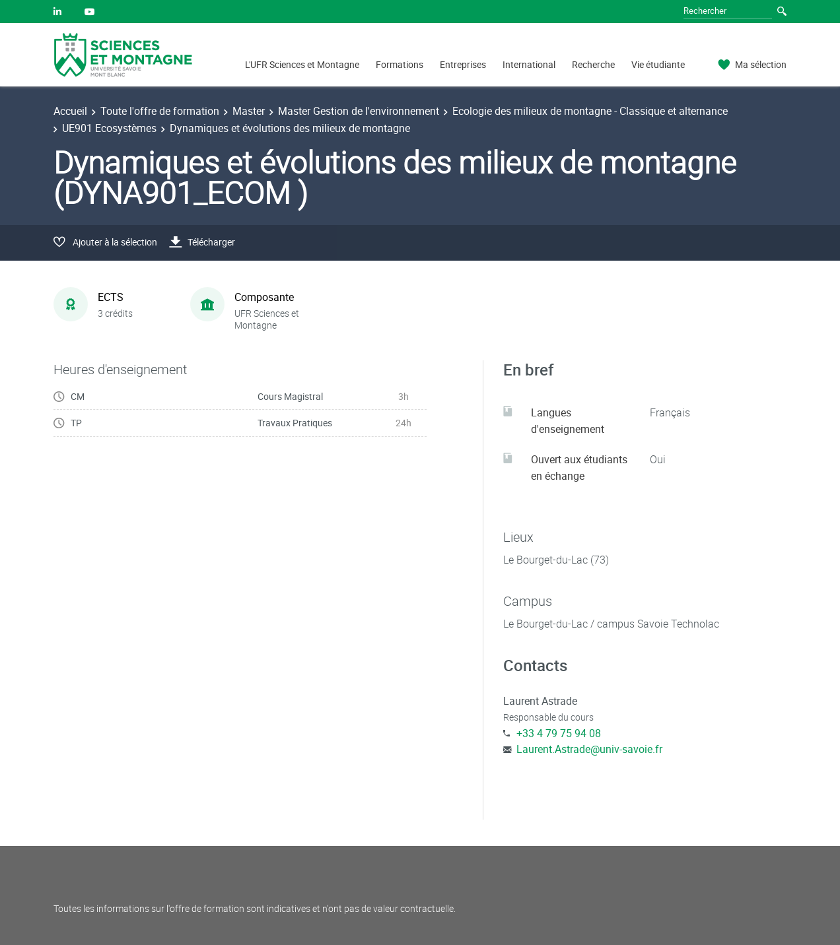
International (529, 64)
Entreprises (463, 64)
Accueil (70, 111)
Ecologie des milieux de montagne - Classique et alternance (590, 111)
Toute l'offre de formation (159, 111)
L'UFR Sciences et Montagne (302, 64)
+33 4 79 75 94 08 (558, 733)
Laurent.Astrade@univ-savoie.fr (589, 749)
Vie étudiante (658, 64)
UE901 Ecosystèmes (109, 128)
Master (248, 111)
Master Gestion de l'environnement (358, 111)
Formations (399, 64)
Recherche (593, 64)
